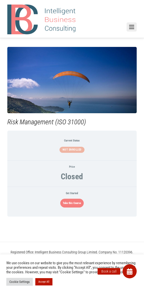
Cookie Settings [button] (19, 282)
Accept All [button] (43, 281)
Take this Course (72, 203)
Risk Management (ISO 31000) (46, 122)
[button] (130, 271)
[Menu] (132, 27)
